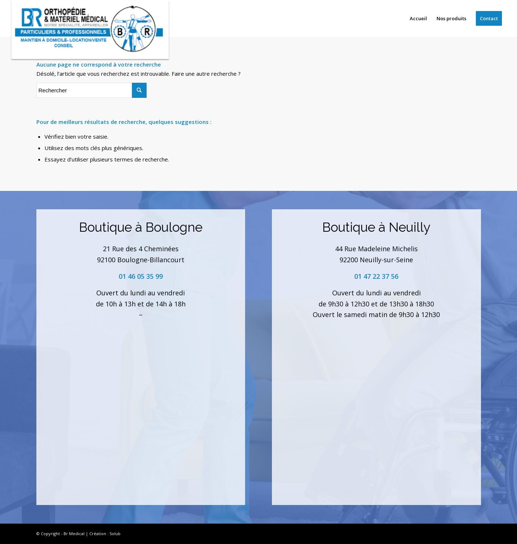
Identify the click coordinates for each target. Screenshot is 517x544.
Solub (115, 533)
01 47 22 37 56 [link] (376, 276)
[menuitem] (418, 18)
